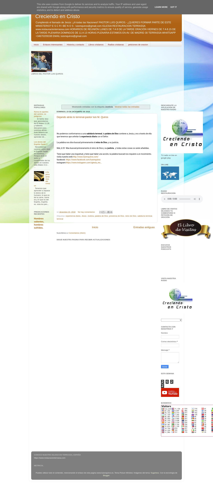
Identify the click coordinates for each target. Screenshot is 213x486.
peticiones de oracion (138, 44)
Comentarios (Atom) (77, 233)
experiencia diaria (73, 216)
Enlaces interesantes (52, 44)
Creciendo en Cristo (57, 16)
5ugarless (155, 473)
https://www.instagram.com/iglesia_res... (84, 162)
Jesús (83, 216)
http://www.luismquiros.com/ (86, 157)
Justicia (90, 216)
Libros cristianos (95, 44)
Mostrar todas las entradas (127, 107)
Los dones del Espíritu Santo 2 (40, 143)
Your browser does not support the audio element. (182, 199)
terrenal (60, 219)
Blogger (106, 475)
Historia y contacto (75, 44)
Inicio (36, 44)
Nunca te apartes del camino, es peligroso (41, 114)
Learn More (161, 7)
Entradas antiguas (144, 227)
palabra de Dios (101, 216)
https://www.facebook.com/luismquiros (83, 160)
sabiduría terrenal (144, 216)
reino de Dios (130, 216)
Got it (173, 7)
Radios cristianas (116, 44)
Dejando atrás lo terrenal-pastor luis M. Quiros (82, 117)
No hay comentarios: (87, 212)
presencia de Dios (116, 216)
